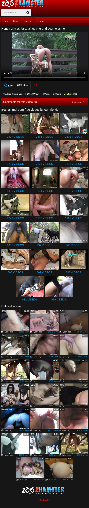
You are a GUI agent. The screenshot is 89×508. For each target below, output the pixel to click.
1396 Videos (15, 190)
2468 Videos (44, 136)
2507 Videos (15, 136)
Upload (40, 21)
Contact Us (44, 500)
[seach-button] (28, 12)
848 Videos (73, 272)
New (15, 21)
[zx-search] (16, 12)
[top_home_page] (23, 3)
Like (8, 85)
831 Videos (30, 299)
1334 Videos (44, 190)
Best (6, 21)
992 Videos (44, 245)
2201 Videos (44, 163)
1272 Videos (73, 190)
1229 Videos (15, 218)
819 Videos (59, 299)
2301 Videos (73, 136)
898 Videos (15, 272)
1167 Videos (73, 218)
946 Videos (73, 245)
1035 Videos (15, 245)
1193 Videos (44, 218)
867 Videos (44, 272)
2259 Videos (15, 163)
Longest (27, 21)
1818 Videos (73, 163)
